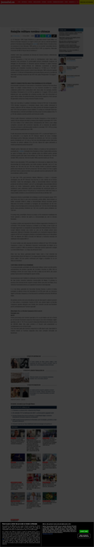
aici (3, 539)
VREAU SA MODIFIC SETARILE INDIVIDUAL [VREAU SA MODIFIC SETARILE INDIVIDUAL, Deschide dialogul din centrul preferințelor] (84, 536)
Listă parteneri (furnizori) (47, 533)
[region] (47, 534)
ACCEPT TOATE (84, 531)
